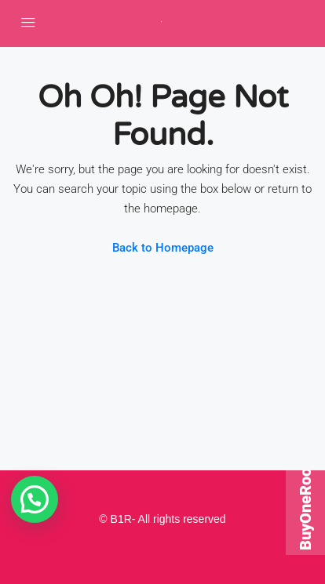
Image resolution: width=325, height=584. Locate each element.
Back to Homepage (163, 248)
